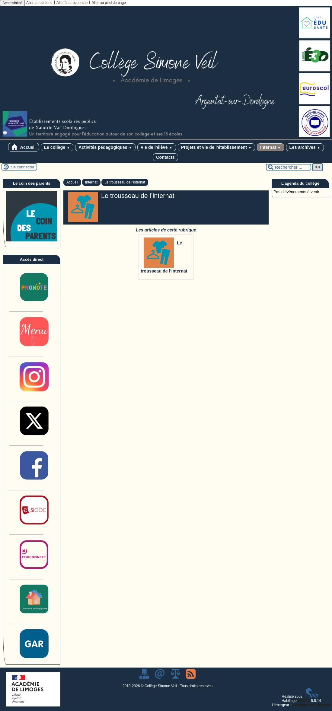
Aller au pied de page (108, 3)
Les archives (305, 147)
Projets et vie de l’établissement (216, 147)
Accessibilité (12, 3)
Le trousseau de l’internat (124, 182)
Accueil (23, 147)
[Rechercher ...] (288, 167)
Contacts (165, 157)
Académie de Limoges (311, 705)
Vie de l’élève (157, 147)
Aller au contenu (39, 3)
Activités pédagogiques (105, 147)
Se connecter (22, 167)
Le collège (57, 147)
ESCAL (304, 701)
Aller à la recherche (72, 3)
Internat (270, 147)
